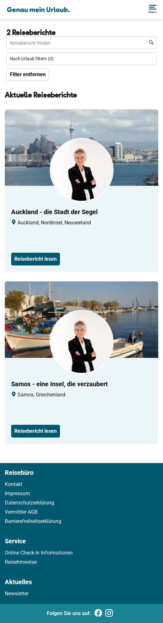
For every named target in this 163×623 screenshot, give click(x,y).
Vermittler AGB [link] (21, 512)
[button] (152, 9)
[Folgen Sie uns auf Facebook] (98, 613)
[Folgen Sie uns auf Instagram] (109, 613)
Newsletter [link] (16, 593)
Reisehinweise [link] (21, 562)
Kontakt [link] (13, 484)
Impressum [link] (17, 493)
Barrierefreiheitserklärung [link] (33, 521)
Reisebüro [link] (19, 472)
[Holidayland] (38, 9)
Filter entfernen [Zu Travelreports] (28, 74)
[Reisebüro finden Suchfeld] (81, 42)
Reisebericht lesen (35, 259)
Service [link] (15, 541)
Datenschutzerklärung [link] (29, 503)
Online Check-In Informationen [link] (39, 553)
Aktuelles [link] (18, 582)
